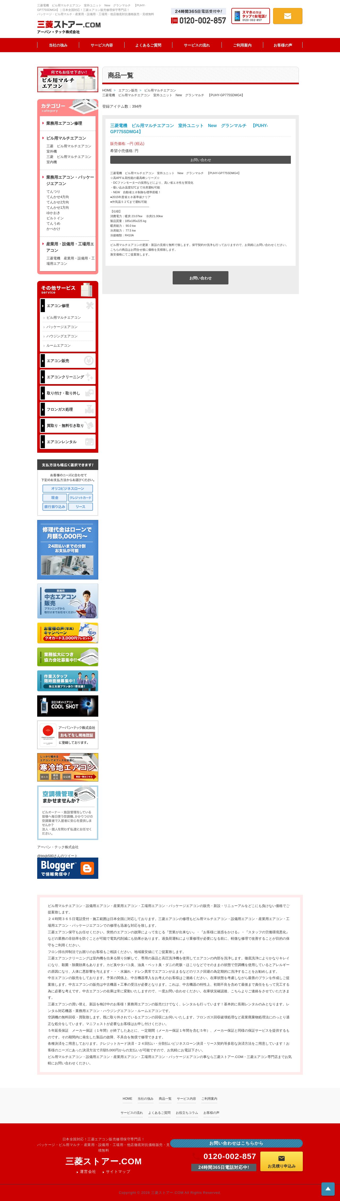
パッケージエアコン (62, 327)
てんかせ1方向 (57, 207)
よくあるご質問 (148, 45)
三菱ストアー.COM (103, 1161)
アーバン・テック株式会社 (58, 847)
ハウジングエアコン (62, 336)
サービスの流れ (197, 45)
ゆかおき (53, 213)
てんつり (53, 192)
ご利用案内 (242, 45)
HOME (127, 1099)
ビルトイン (55, 218)
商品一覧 (165, 1099)
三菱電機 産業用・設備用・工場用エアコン (70, 261)
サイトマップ (118, 1171)
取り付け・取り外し (70, 393)
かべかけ (53, 229)
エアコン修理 (70, 305)
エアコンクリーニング (70, 376)
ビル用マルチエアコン (63, 318)
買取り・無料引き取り (70, 425)
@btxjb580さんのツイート (57, 856)
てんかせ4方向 (57, 197)
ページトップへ (328, 1188)
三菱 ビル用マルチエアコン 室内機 (68, 159)
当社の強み (58, 45)
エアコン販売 (70, 360)
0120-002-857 (223, 1156)
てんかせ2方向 (57, 202)
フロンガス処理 (70, 409)
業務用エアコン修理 (64, 123)
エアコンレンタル (70, 441)
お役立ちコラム (187, 1113)
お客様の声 (283, 45)
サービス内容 (102, 45)
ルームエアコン (58, 345)
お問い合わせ (200, 160)
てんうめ (53, 223)
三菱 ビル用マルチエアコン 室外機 (70, 148)
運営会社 (88, 1171)
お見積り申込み (282, 1161)
